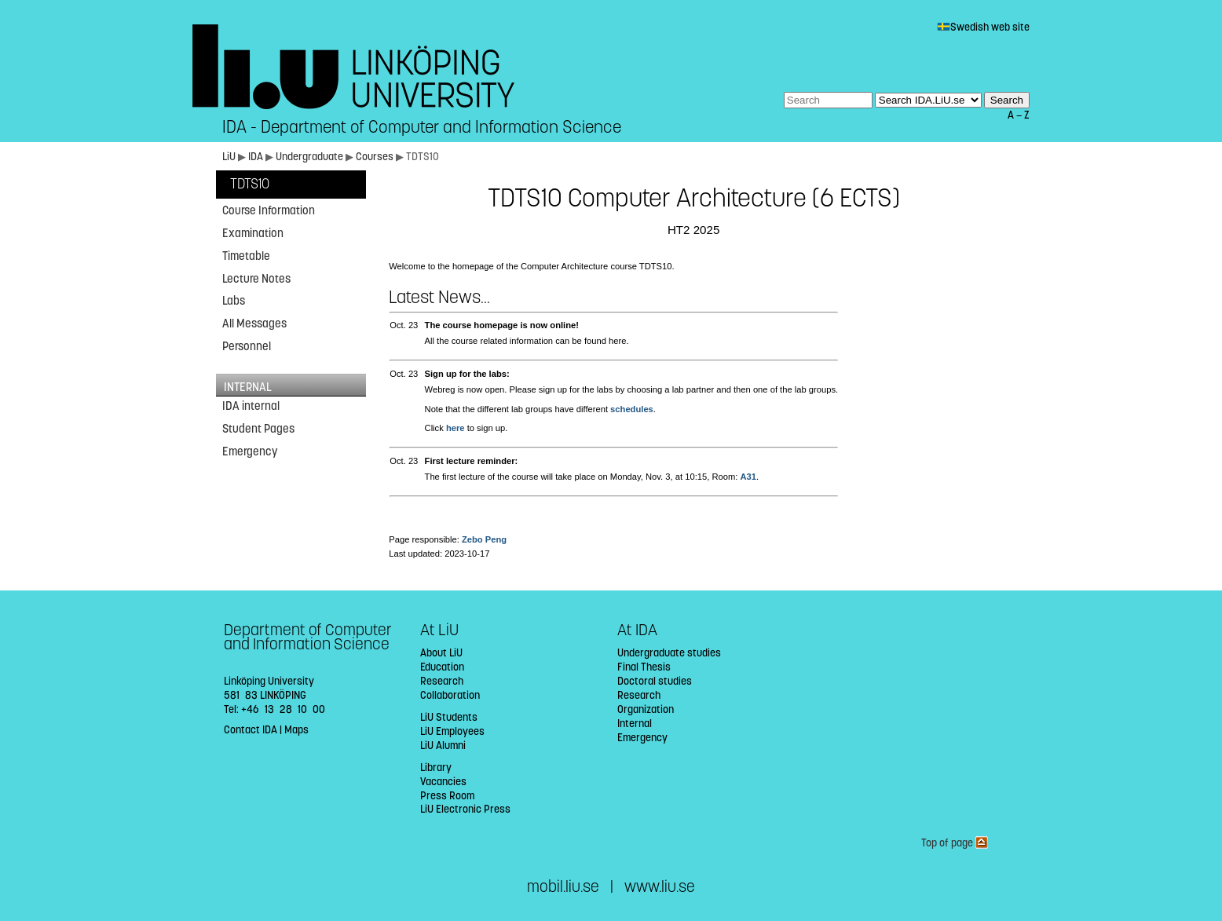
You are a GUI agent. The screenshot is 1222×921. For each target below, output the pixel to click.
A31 (748, 476)
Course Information (268, 210)
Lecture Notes (256, 279)
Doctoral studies (654, 681)
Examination (253, 233)
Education (442, 667)
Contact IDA (250, 729)
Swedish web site (983, 27)
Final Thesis (644, 667)
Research (441, 681)
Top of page (954, 843)
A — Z (1019, 115)
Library (436, 767)
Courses (374, 156)
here (455, 428)
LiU (229, 156)
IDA (255, 156)
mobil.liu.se (563, 887)
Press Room (447, 795)
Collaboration (450, 695)
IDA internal (251, 406)
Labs (233, 301)
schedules (631, 409)
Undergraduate (309, 156)
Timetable (246, 256)
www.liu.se (659, 887)
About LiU (441, 653)
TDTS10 (249, 184)
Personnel (246, 346)
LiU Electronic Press (465, 809)
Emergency (249, 451)
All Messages (254, 323)
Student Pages (258, 429)
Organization (645, 709)
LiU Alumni (443, 745)
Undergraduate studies (669, 653)
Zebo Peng (484, 539)
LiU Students (448, 717)
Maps (296, 729)
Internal (634, 723)
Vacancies (443, 781)
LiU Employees (452, 731)
